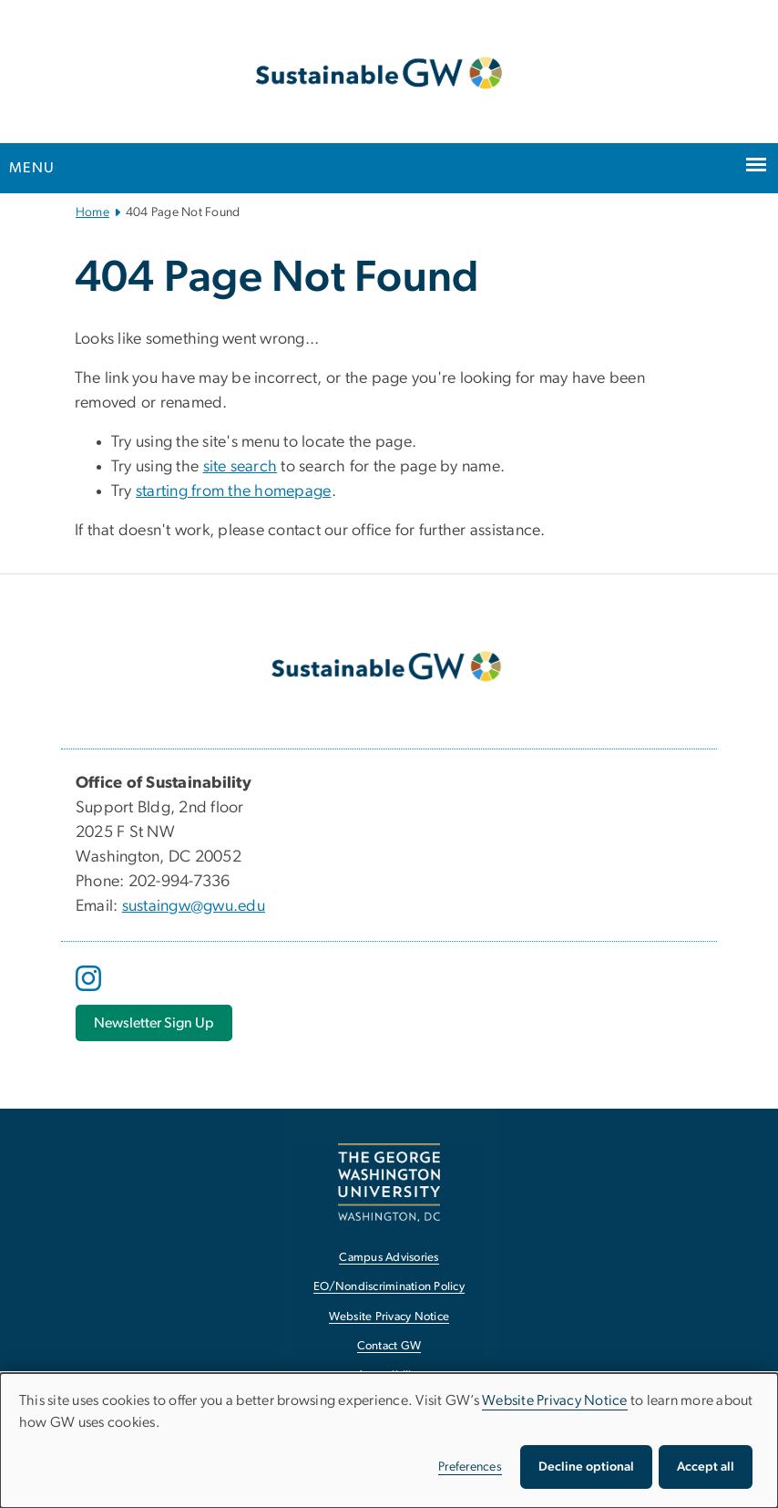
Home (92, 212)
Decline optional (586, 1467)
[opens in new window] (90, 992)
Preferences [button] (470, 1467)
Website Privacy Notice (555, 1400)
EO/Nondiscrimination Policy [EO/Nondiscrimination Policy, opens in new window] (389, 1287)
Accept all (705, 1467)
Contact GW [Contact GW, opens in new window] (389, 1346)
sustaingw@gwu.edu (193, 906)
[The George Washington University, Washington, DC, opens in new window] (389, 1182)
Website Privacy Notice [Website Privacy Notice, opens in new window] (389, 1317)
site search (240, 467)
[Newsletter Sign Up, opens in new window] (154, 1023)
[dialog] (389, 1440)
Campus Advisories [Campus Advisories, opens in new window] (388, 1258)
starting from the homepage (234, 491)
